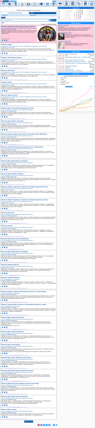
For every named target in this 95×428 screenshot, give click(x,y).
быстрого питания (65, 82)
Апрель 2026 (76, 8)
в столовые (63, 81)
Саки (3, 17)
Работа (6, 1)
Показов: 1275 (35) (16, 355)
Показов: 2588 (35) (16, 105)
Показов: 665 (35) (16, 118)
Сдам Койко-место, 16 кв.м (64, 32)
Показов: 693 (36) (16, 157)
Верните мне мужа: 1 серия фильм (70, 70)
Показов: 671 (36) (13, 236)
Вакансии (5, 15)
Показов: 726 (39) (16, 262)
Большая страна (65, 69)
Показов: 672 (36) (16, 223)
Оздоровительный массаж (64, 41)
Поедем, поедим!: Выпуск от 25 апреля (71, 60)
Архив (91, 86)
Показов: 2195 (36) (16, 418)
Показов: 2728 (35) (16, 79)
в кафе (62, 79)
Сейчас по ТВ (76, 51)
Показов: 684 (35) (16, 131)
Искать (54, 20)
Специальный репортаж (67, 66)
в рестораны (64, 77)
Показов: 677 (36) (13, 210)
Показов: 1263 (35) (16, 342)
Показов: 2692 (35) (16, 92)
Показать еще (29, 421)
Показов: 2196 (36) (16, 394)
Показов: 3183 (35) (16, 368)
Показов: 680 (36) (13, 197)
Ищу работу (33, 15)
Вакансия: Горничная (63, 25)
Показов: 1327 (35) (16, 329)
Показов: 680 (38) (13, 249)
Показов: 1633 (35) (16, 288)
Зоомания (64, 67)
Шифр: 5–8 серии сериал (67, 54)
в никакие (63, 84)
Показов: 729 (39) (16, 171)
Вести (63, 55)
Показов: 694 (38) (13, 144)
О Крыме (13, 1)
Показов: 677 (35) (13, 184)
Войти (54, 1)
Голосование (75, 74)
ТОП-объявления (75, 23)
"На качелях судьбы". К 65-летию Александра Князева (75, 63)
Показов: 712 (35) (13, 275)
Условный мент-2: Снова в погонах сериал (72, 61)
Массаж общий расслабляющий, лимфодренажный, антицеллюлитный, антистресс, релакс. (76, 45)
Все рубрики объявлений (15, 13)
